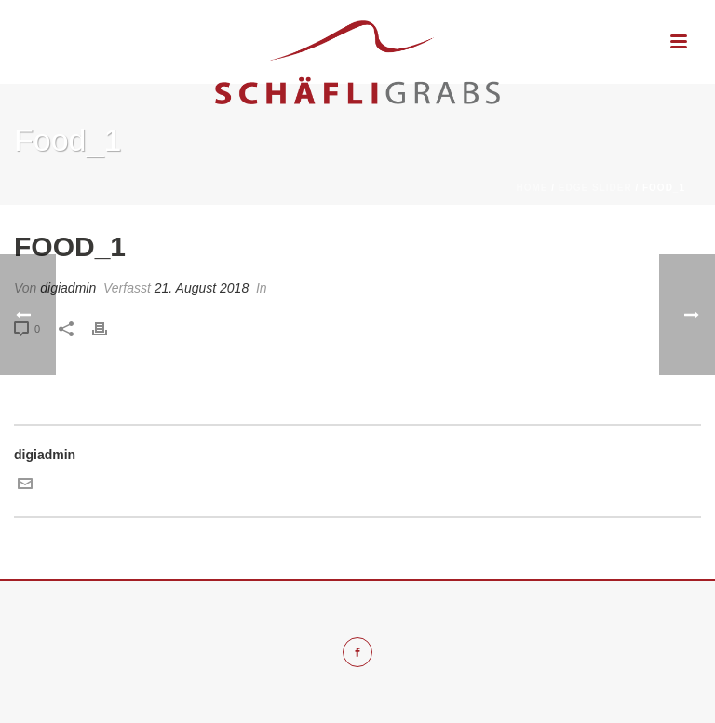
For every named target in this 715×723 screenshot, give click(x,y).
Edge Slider (595, 188)
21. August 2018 (202, 287)
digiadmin (68, 287)
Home (532, 188)
